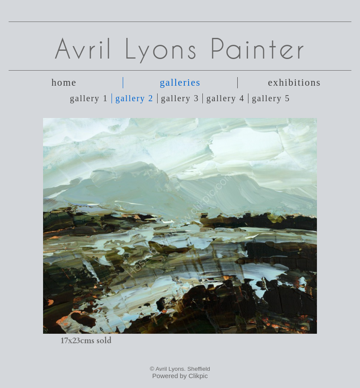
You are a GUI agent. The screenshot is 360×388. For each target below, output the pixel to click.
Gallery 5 (271, 98)
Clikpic (198, 375)
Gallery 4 (225, 98)
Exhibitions (294, 82)
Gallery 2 (134, 98)
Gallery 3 (180, 98)
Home (64, 82)
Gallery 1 (89, 98)
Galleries (180, 82)
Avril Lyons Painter (180, 48)
